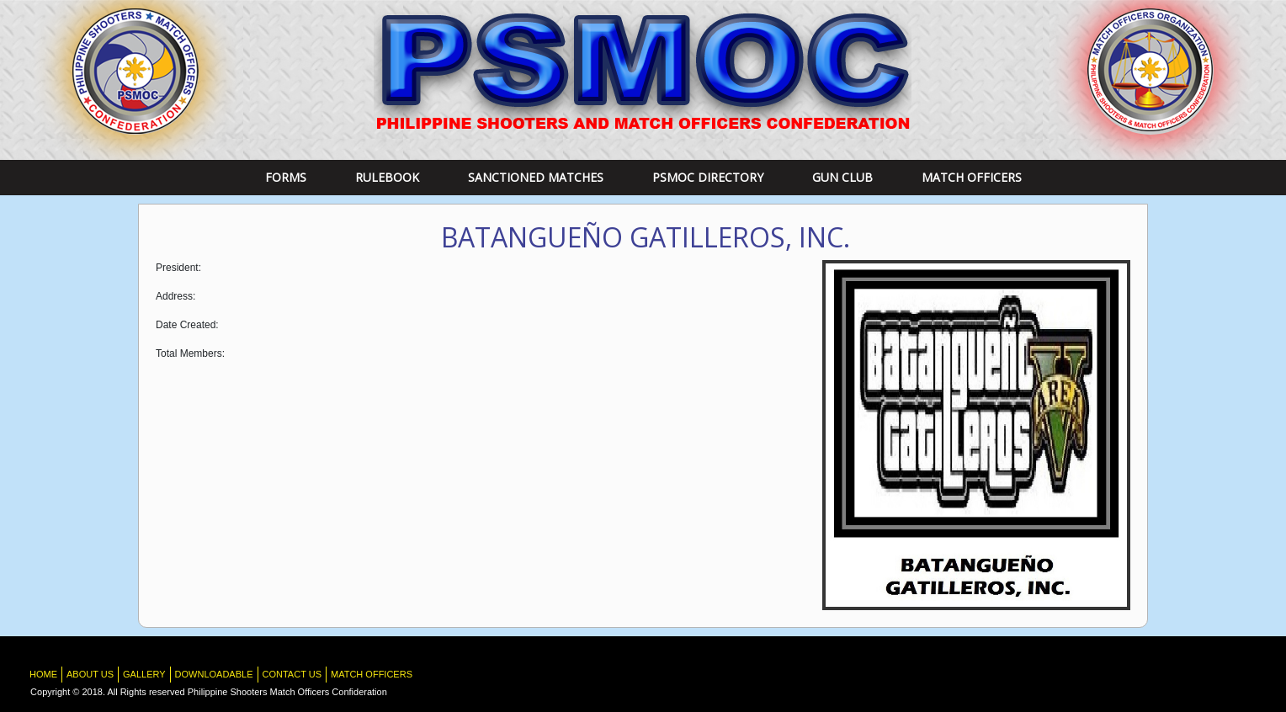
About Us (90, 674)
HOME (43, 674)
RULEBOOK (387, 177)
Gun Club (842, 177)
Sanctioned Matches (535, 177)
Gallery (144, 674)
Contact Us (292, 674)
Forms (285, 177)
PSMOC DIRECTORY (707, 177)
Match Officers (972, 177)
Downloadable (214, 674)
